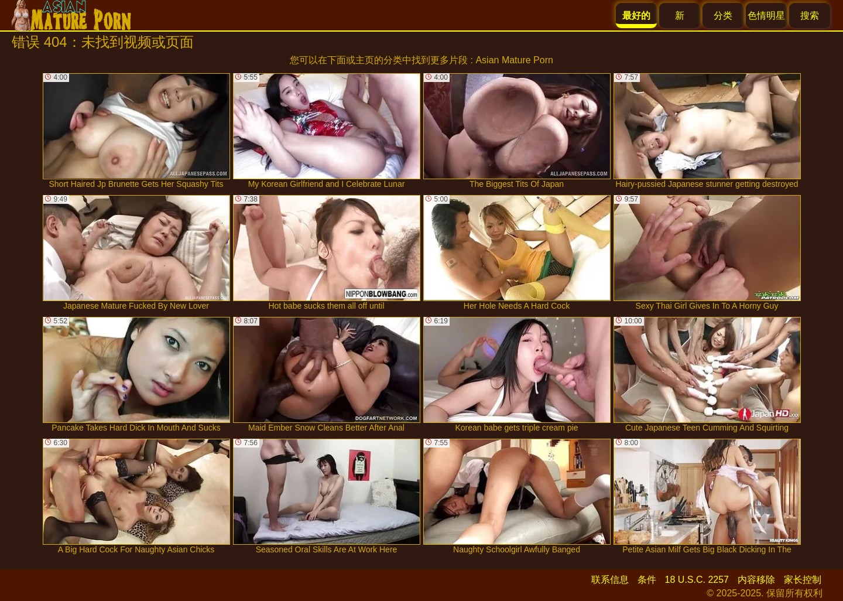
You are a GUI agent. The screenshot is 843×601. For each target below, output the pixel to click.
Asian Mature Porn (514, 60)
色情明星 (766, 16)
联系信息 (610, 580)
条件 (647, 580)
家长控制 (802, 580)
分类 (723, 16)
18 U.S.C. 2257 (697, 580)
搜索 (809, 16)
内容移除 (756, 580)
